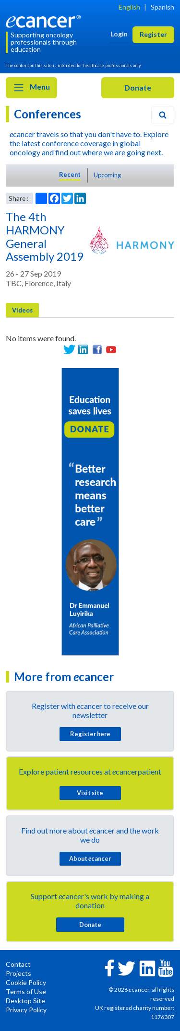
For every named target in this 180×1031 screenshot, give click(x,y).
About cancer (90, 858)
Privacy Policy (26, 1010)
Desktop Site (25, 1000)
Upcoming (107, 175)
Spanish (162, 7)
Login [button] (119, 34)
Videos (22, 310)
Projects (18, 973)
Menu (31, 87)
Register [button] (153, 34)
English (129, 7)
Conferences (47, 114)
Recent (70, 174)
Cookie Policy (26, 982)
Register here (90, 734)
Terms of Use (26, 991)
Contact (18, 964)
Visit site (90, 793)
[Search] (162, 115)
